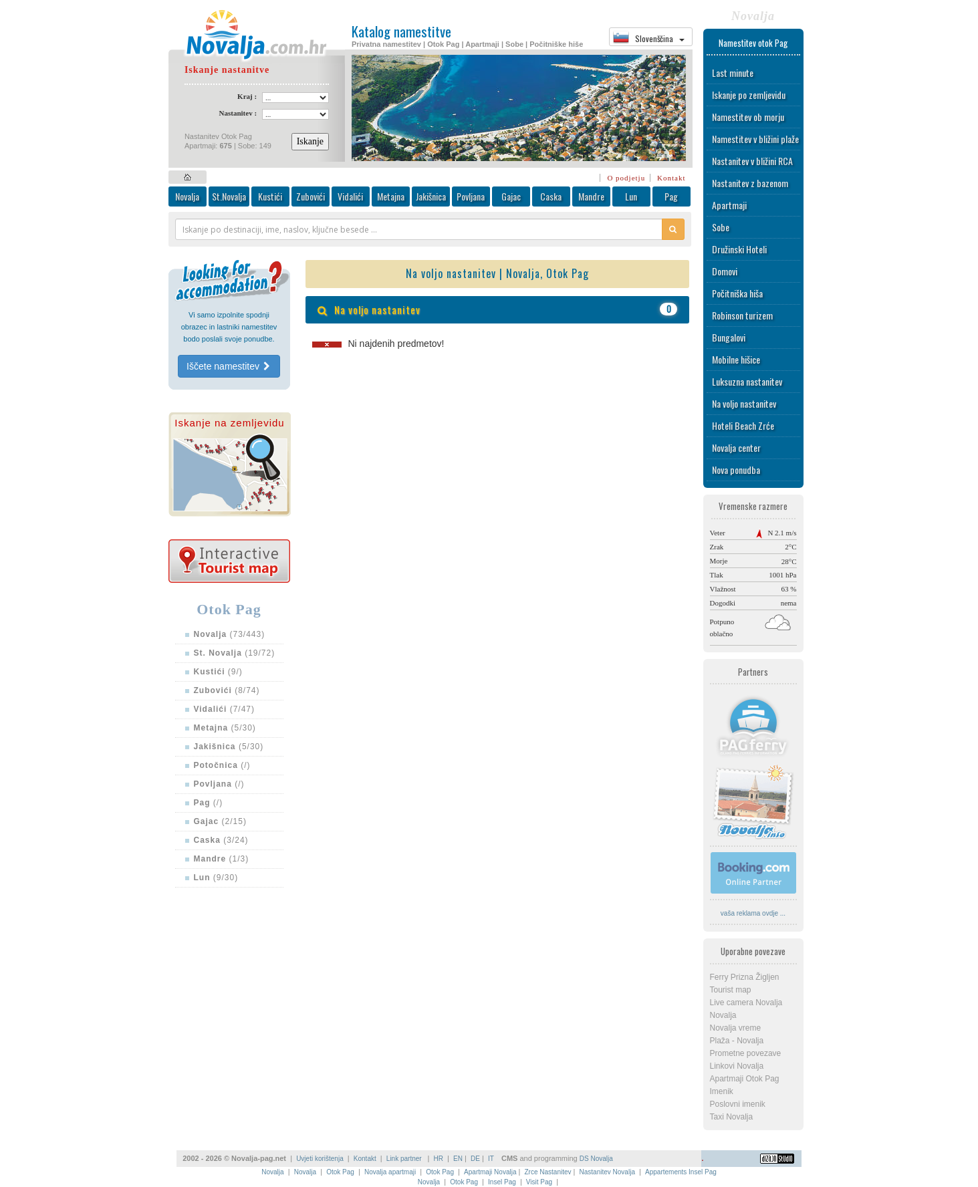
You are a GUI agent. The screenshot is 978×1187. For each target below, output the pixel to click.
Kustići (270, 196)
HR (438, 1158)
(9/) (218, 671)
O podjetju (626, 178)
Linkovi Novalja (737, 1066)
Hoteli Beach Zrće (743, 425)
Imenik (721, 1091)
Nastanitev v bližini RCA (752, 161)
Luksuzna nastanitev (747, 381)
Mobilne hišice (736, 359)
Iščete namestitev (229, 366)
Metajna (390, 196)
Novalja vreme (735, 1028)
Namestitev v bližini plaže (755, 139)
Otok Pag (340, 1172)
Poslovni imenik (737, 1104)
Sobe (720, 227)
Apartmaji (729, 205)
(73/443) (229, 634)
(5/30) (225, 728)
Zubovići (310, 196)
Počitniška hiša (737, 293)
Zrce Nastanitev (548, 1172)
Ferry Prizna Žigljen (744, 977)
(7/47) (224, 709)
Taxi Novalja (731, 1117)
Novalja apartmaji (390, 1172)
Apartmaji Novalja (490, 1172)
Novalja (187, 196)
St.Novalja (229, 196)
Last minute (732, 72)
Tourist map (730, 990)
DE (475, 1158)
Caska (551, 196)
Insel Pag (502, 1182)
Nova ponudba (736, 470)
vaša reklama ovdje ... (753, 913)
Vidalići (350, 196)
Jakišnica (431, 196)
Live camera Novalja (746, 1002)
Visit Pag (539, 1182)
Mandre (591, 196)
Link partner (405, 1158)
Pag (671, 196)
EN (458, 1158)
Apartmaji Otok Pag (744, 1078)
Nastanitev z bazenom (750, 183)
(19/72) (234, 653)
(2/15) (220, 821)
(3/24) (221, 840)
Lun (631, 196)
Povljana (471, 196)
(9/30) (216, 877)
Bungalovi (728, 337)
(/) (222, 765)
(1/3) (221, 859)
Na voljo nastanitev (744, 403)
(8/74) (227, 690)
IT (491, 1158)
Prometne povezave (745, 1053)
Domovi (724, 271)
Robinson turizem (742, 315)
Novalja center (736, 447)
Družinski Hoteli (739, 249)
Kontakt (671, 178)
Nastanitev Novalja (607, 1172)
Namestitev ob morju (748, 117)
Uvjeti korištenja (320, 1158)
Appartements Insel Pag (681, 1172)
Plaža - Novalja (737, 1040)
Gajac (511, 196)
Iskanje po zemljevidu (748, 95)
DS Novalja (596, 1158)
